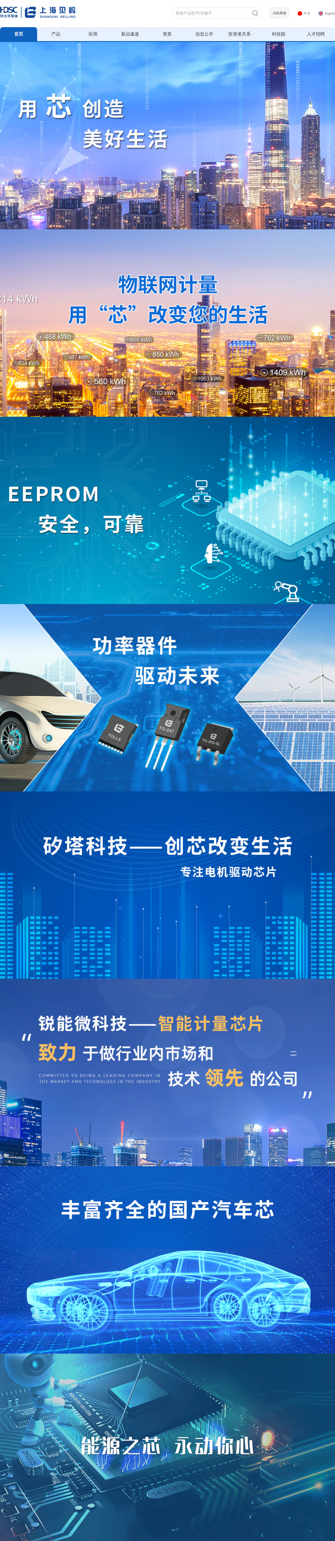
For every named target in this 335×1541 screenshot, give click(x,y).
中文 (304, 13)
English (327, 13)
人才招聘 (316, 34)
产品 (55, 34)
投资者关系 (241, 34)
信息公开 (204, 34)
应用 (92, 34)
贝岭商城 (279, 13)
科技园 (278, 34)
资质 (167, 34)
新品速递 (130, 34)
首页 (18, 34)
